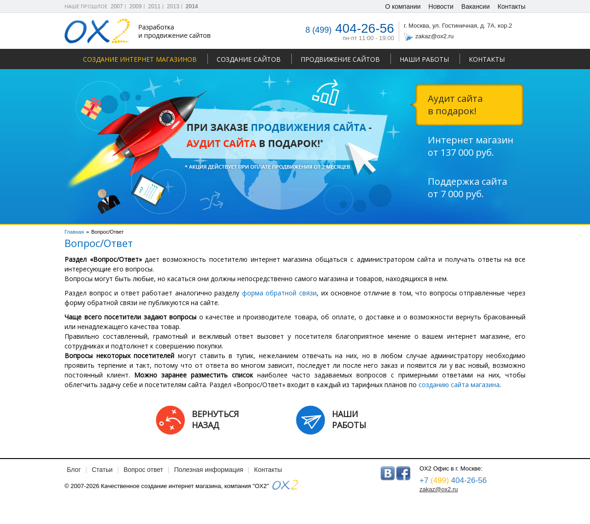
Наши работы (424, 59)
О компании (402, 6)
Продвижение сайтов (340, 59)
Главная (74, 232)
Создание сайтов (249, 59)
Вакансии (475, 6)
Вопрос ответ (143, 469)
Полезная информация (208, 469)
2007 (117, 6)
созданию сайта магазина (459, 384)
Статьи (102, 469)
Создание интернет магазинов (140, 59)
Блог (74, 469)
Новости (441, 6)
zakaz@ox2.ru (434, 36)
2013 (173, 6)
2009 (136, 6)
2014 (192, 6)
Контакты (487, 59)
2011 (154, 6)
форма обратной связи (279, 292)
